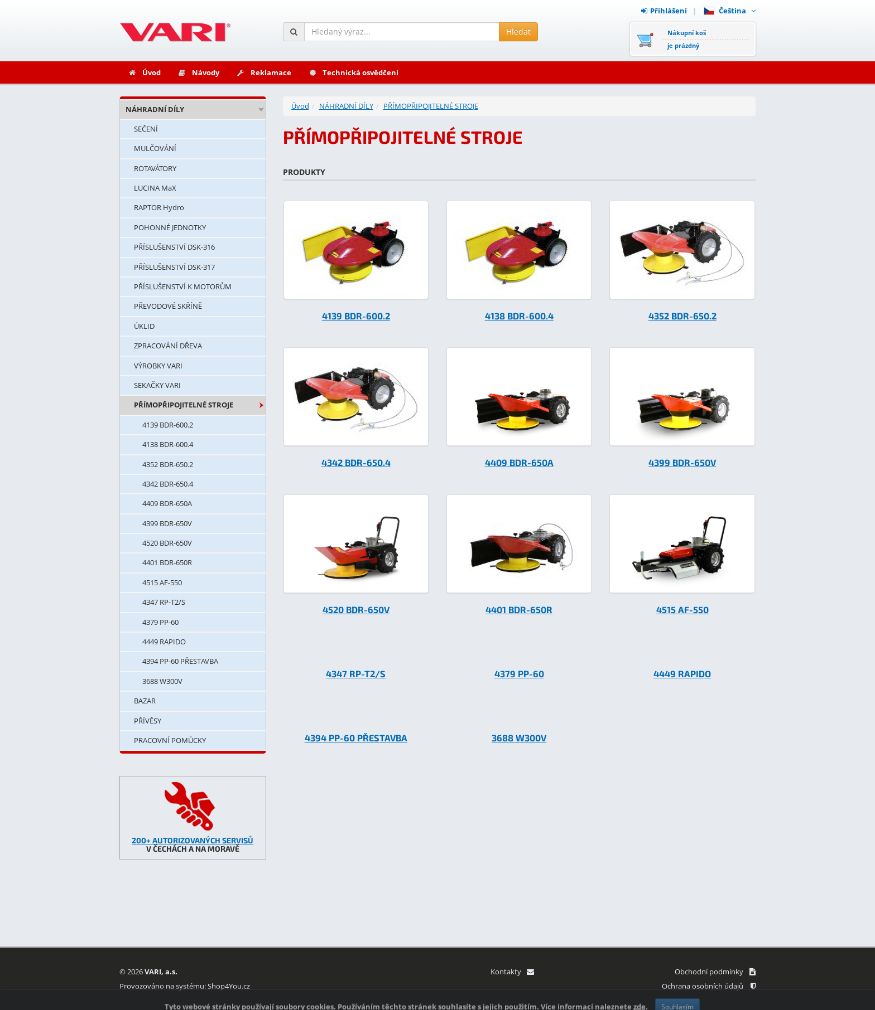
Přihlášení (664, 11)
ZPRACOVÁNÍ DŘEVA (168, 346)
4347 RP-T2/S (163, 602)
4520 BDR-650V (167, 543)
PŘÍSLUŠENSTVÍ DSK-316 (174, 247)
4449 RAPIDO (164, 642)
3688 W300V (162, 681)
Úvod (144, 72)
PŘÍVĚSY (147, 721)
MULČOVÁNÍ (155, 148)
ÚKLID (144, 326)
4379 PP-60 (160, 622)
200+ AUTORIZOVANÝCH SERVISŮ (192, 840)
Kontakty (512, 972)
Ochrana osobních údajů (709, 986)
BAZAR (145, 701)
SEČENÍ (146, 129)
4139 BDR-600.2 (167, 425)
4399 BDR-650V (167, 523)
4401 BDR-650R (167, 562)
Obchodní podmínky (715, 972)
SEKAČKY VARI (157, 385)
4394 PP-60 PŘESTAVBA (180, 661)
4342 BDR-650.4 (167, 484)
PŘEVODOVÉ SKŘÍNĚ (168, 306)
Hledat (518, 31)
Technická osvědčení (353, 72)
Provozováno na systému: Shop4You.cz (184, 986)
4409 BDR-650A (167, 503)
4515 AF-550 (162, 582)
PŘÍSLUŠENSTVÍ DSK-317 (174, 267)
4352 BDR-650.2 (167, 464)
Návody (198, 72)
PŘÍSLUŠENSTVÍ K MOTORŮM (183, 286)
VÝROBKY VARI (158, 366)
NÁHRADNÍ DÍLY (155, 109)
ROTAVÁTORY (155, 168)
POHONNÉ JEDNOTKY (170, 227)
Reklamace (263, 72)
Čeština (730, 11)
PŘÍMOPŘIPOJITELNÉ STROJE (183, 405)
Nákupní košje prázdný (686, 39)
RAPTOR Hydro (159, 207)
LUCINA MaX (155, 188)
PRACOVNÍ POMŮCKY (170, 740)
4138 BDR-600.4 (167, 444)
